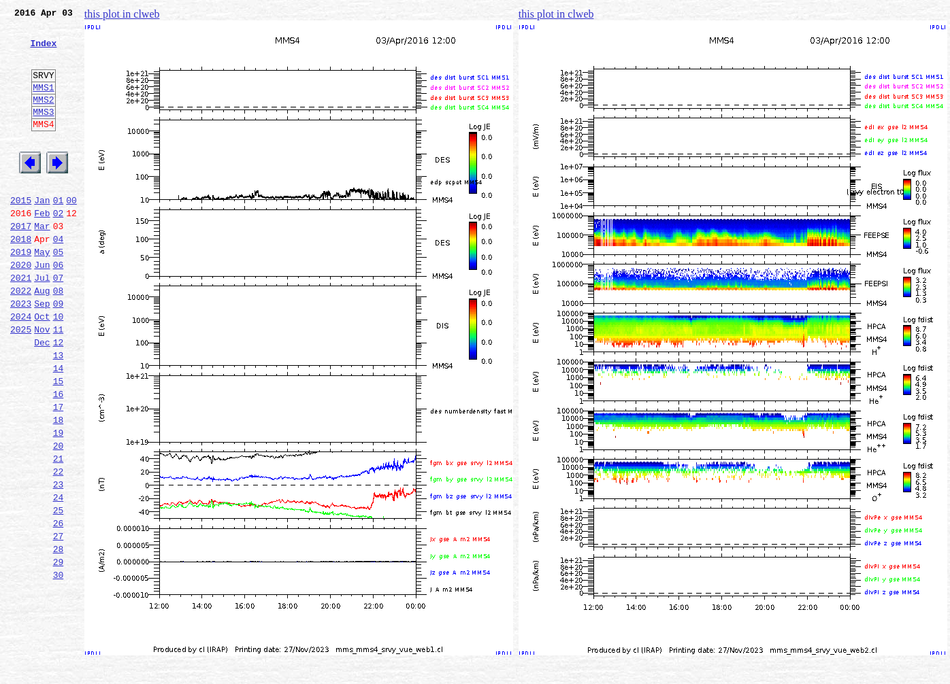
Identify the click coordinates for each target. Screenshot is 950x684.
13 (58, 412)
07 (58, 322)
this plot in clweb (122, 14)
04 (58, 277)
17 (58, 472)
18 (58, 487)
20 (58, 517)
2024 (20, 367)
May (42, 292)
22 (58, 547)
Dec (42, 397)
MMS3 (43, 132)
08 (58, 337)
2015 (20, 232)
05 (58, 292)
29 (58, 651)
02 (58, 247)
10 (58, 367)
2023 (20, 352)
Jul (42, 322)
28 (58, 636)
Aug (42, 337)
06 (58, 307)
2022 (20, 337)
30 (58, 666)
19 (58, 502)
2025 (20, 382)
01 (58, 232)
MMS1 (43, 103)
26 (58, 606)
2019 (20, 292)
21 (58, 532)
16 (58, 457)
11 (58, 382)
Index (43, 51)
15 (58, 442)
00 (71, 232)
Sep (42, 352)
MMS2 (43, 118)
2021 (20, 322)
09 (58, 352)
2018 (20, 277)
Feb (42, 247)
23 (58, 561)
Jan (42, 232)
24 (58, 576)
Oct (42, 367)
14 (58, 427)
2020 (20, 307)
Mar (42, 262)
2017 (20, 262)
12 (58, 397)
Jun (42, 307)
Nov (42, 382)
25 (58, 591)
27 (58, 621)
